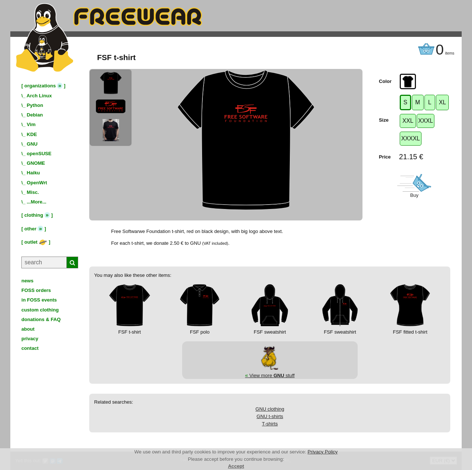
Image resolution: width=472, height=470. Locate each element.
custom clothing (40, 310)
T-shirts (270, 424)
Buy (414, 195)
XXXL (425, 121)
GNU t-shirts (270, 416)
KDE (32, 134)
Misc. (33, 192)
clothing (33, 215)
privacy (29, 338)
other (30, 228)
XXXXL (410, 138)
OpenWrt (37, 182)
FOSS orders (36, 290)
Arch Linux (39, 95)
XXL (407, 121)
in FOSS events (39, 300)
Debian (35, 115)
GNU (32, 144)
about (28, 329)
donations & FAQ (40, 319)
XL (442, 102)
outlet (35, 242)
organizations (40, 85)
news (27, 280)
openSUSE (39, 153)
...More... (36, 202)
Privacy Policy (323, 452)
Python (35, 105)
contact (30, 348)
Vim (31, 124)
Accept (236, 466)
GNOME (36, 163)
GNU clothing (270, 409)
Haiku (33, 172)
